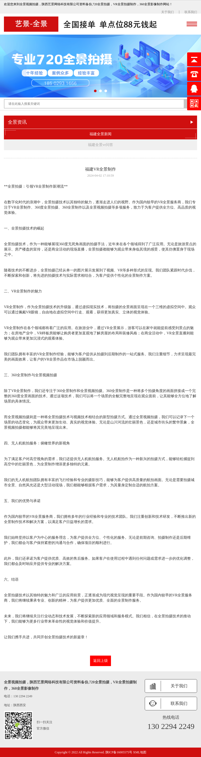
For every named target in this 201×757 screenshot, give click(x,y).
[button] (95, 91)
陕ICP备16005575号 (118, 752)
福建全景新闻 (100, 134)
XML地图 (139, 752)
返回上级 (100, 661)
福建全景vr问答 (100, 145)
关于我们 (167, 12)
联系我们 (191, 12)
